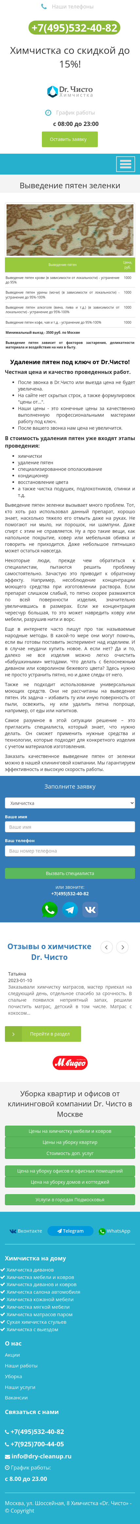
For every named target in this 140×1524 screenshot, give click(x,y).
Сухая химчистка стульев (36, 1321)
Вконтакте (25, 1230)
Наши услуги (20, 1387)
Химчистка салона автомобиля (43, 1291)
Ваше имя (16, 817)
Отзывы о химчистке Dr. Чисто (50, 951)
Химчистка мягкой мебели (38, 1306)
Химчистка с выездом (32, 1329)
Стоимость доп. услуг (70, 1153)
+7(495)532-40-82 (74, 28)
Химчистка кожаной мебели (40, 1299)
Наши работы (21, 1365)
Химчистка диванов (30, 1269)
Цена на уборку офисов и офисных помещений (70, 1171)
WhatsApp (115, 1230)
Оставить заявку (68, 139)
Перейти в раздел (50, 1034)
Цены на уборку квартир (70, 1142)
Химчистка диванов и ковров (42, 1284)
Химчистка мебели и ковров (40, 1277)
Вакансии (16, 1397)
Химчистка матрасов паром (40, 1314)
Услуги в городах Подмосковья (70, 1199)
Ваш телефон (20, 840)
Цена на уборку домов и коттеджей (70, 1182)
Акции (12, 1354)
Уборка (13, 1376)
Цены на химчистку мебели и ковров (70, 1131)
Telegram (70, 1231)
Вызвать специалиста (70, 873)
